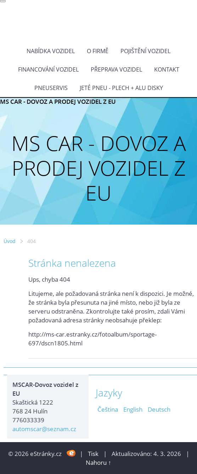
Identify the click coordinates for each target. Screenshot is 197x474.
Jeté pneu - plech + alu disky (121, 88)
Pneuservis (51, 88)
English (132, 409)
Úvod (10, 241)
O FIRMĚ (97, 51)
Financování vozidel (48, 69)
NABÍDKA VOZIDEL (51, 51)
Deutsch (159, 409)
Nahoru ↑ (98, 462)
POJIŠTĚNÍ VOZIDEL (145, 51)
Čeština (107, 409)
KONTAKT (166, 69)
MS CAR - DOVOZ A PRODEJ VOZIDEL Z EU (58, 101)
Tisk (93, 454)
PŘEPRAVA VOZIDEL (116, 69)
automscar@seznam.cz (44, 429)
